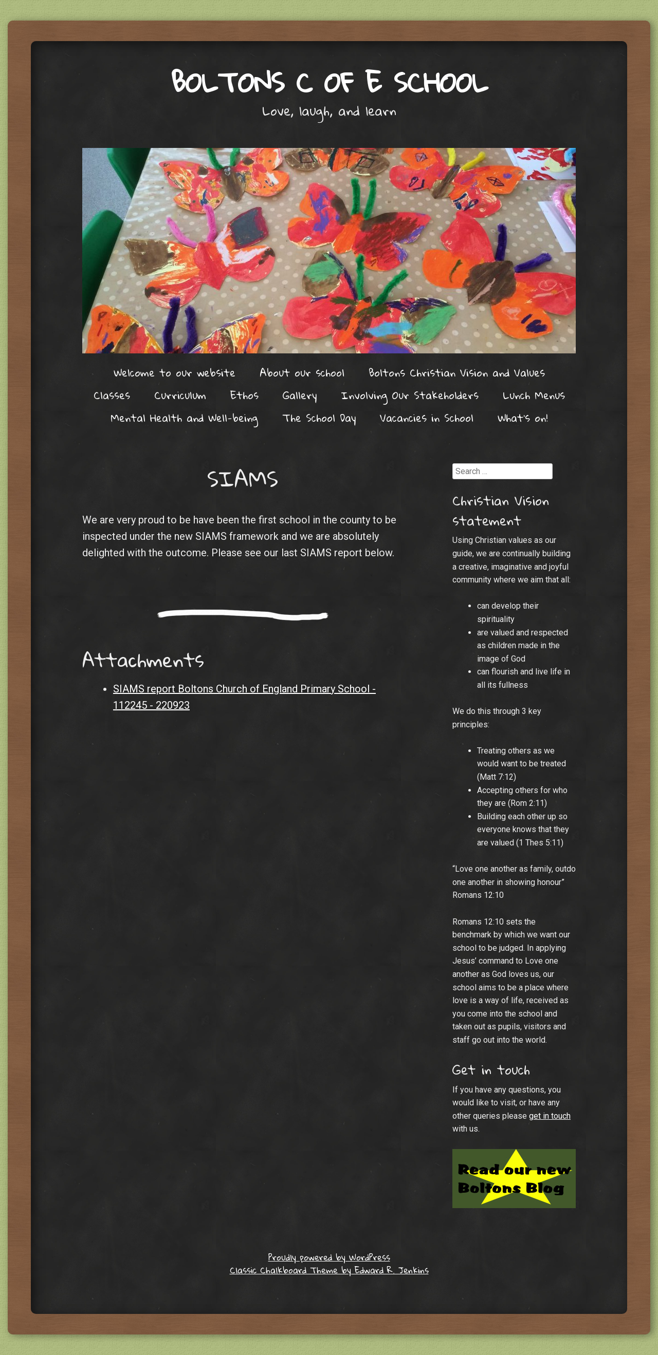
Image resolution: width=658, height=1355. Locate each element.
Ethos (244, 395)
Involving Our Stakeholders (410, 395)
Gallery (300, 395)
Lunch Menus (534, 395)
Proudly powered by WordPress (329, 1257)
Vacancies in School (426, 417)
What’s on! (523, 417)
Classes (112, 395)
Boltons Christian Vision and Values (457, 372)
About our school (302, 372)
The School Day (319, 417)
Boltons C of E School (329, 82)
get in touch (550, 1116)
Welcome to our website (174, 372)
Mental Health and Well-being (184, 417)
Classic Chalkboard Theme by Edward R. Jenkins (329, 1270)
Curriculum (180, 395)
